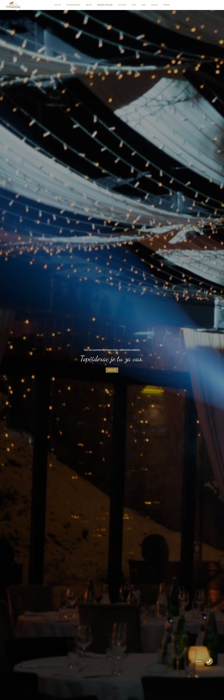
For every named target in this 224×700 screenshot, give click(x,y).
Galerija (154, 5)
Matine (89, 5)
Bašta (134, 5)
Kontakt (167, 5)
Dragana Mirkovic (73, 5)
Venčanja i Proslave (105, 5)
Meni (144, 5)
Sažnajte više (112, 370)
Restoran (122, 5)
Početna (57, 5)
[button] (209, 661)
